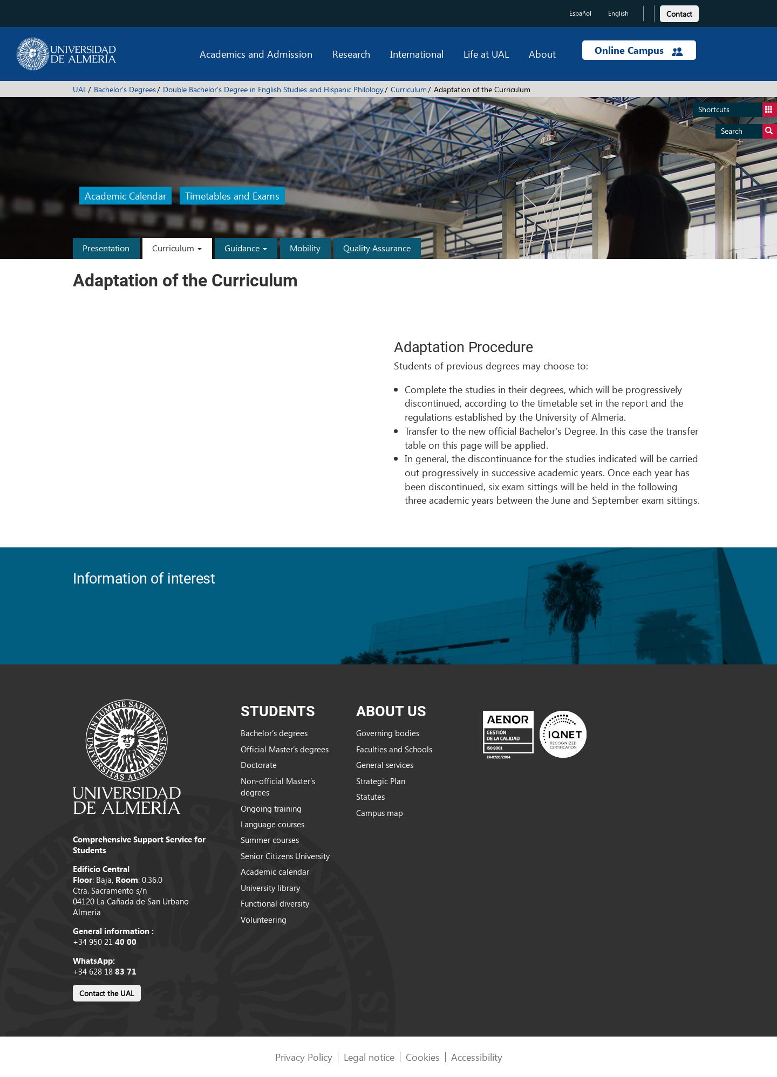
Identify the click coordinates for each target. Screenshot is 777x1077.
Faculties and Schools (394, 749)
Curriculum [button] (177, 247)
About (542, 53)
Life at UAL (486, 53)
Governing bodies (387, 733)
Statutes (370, 796)
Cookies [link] (423, 1057)
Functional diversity (275, 903)
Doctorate (259, 764)
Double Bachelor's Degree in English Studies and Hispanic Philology (273, 89)
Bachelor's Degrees (125, 89)
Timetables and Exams (232, 196)
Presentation (106, 247)
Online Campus (639, 50)
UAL (80, 89)
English (618, 13)
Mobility (305, 247)
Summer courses (270, 839)
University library (270, 887)
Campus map (379, 812)
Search (749, 131)
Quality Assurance (377, 247)
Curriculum (409, 89)
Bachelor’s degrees (274, 733)
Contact (679, 14)
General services (384, 764)
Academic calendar (275, 871)
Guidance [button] (245, 247)
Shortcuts (737, 109)
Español (580, 13)
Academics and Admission (256, 53)
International (417, 53)
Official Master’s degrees (285, 749)
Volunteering (264, 919)
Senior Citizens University (285, 855)
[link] (679, 12)
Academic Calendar (125, 196)
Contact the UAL (106, 993)
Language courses (272, 824)
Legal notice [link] (369, 1057)
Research (351, 53)
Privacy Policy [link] (303, 1057)
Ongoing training (271, 808)
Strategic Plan (380, 781)
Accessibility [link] (476, 1057)
